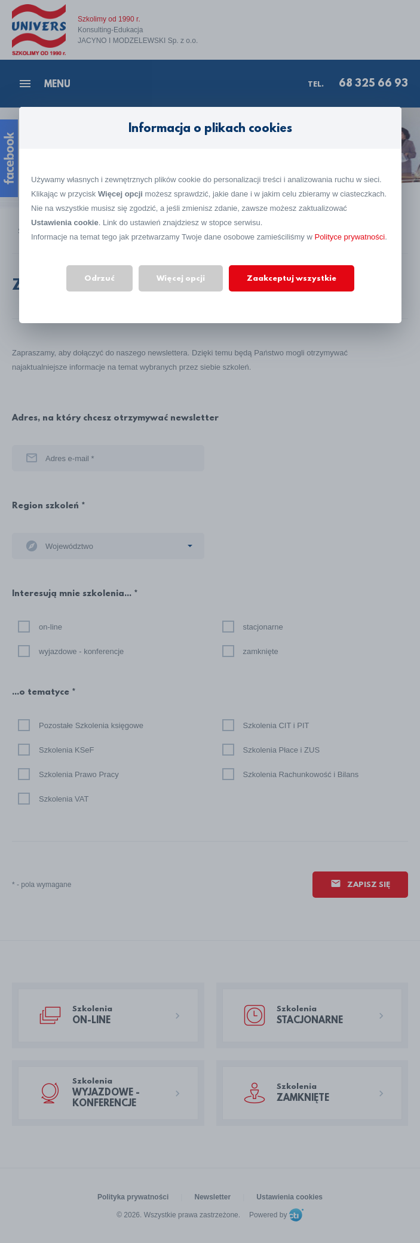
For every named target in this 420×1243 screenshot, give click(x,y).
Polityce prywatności (349, 236)
